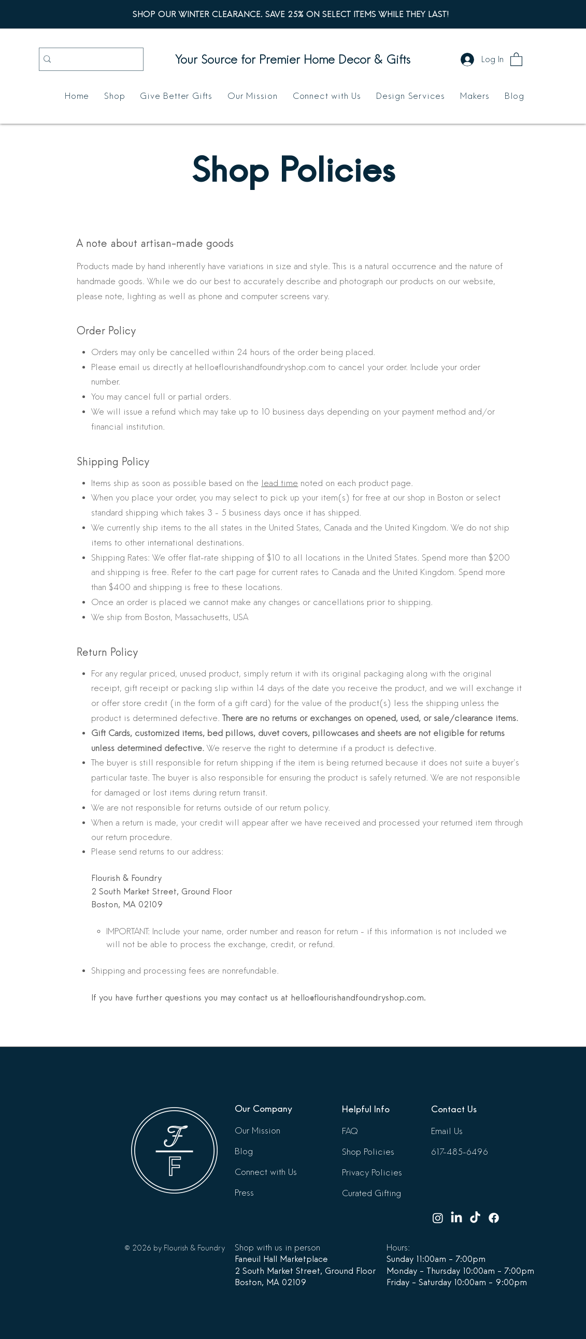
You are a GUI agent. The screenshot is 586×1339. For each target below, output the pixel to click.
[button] (516, 59)
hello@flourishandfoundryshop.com (357, 998)
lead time (279, 483)
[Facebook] (494, 1218)
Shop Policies (368, 1152)
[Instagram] (438, 1218)
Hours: (398, 1248)
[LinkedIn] (456, 1218)
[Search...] (89, 59)
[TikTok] (475, 1218)
